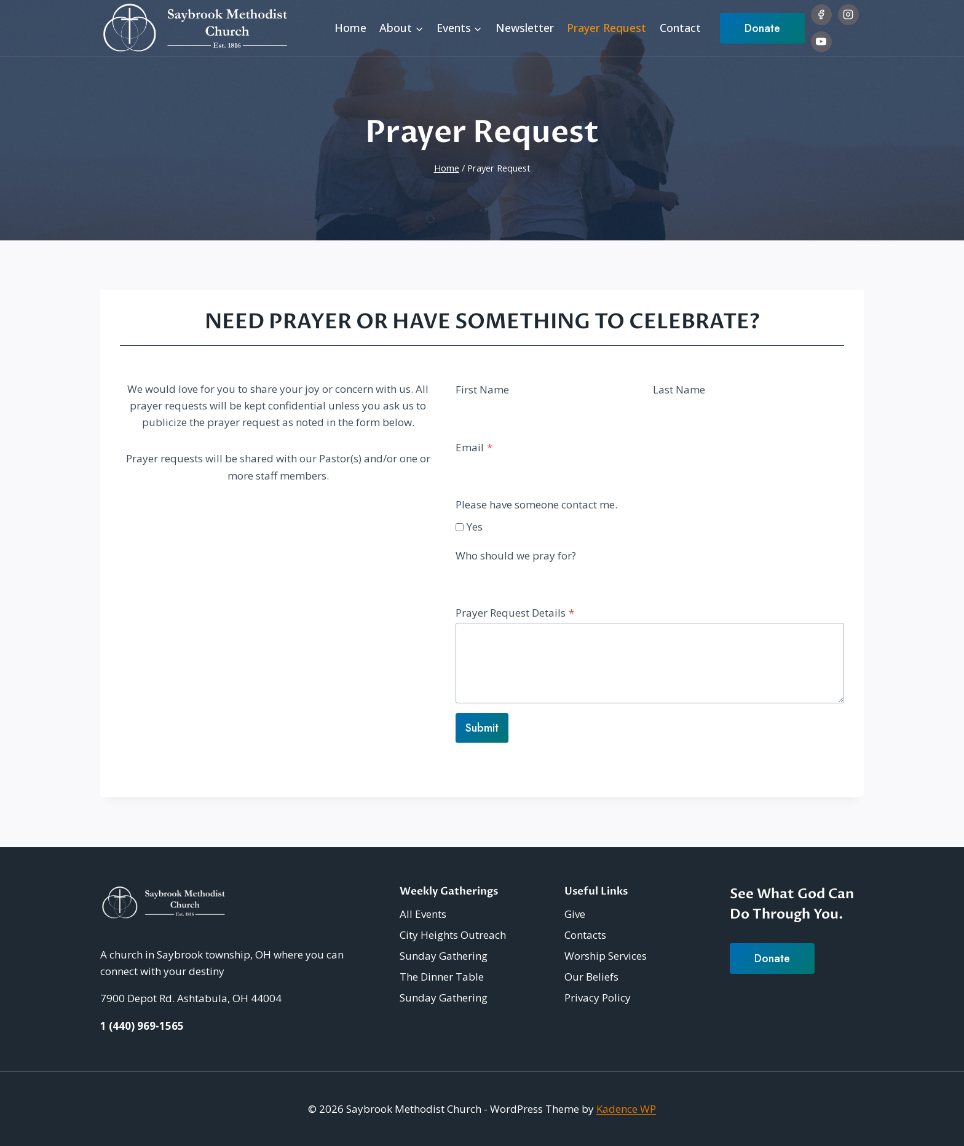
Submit (482, 729)
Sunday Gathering (444, 956)
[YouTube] (821, 41)
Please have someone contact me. (536, 506)
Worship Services (605, 956)
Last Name (679, 391)
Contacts (585, 935)
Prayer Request (606, 27)
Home (350, 27)
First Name (482, 391)
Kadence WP (626, 1109)
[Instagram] (848, 14)
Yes (475, 528)
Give (574, 914)
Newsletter (525, 27)
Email (474, 448)
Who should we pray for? (516, 557)
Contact (680, 27)
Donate (762, 28)
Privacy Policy (597, 997)
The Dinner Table (442, 977)
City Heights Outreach (453, 935)
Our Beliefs (591, 977)
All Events (423, 914)
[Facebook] (821, 14)
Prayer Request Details (515, 614)
